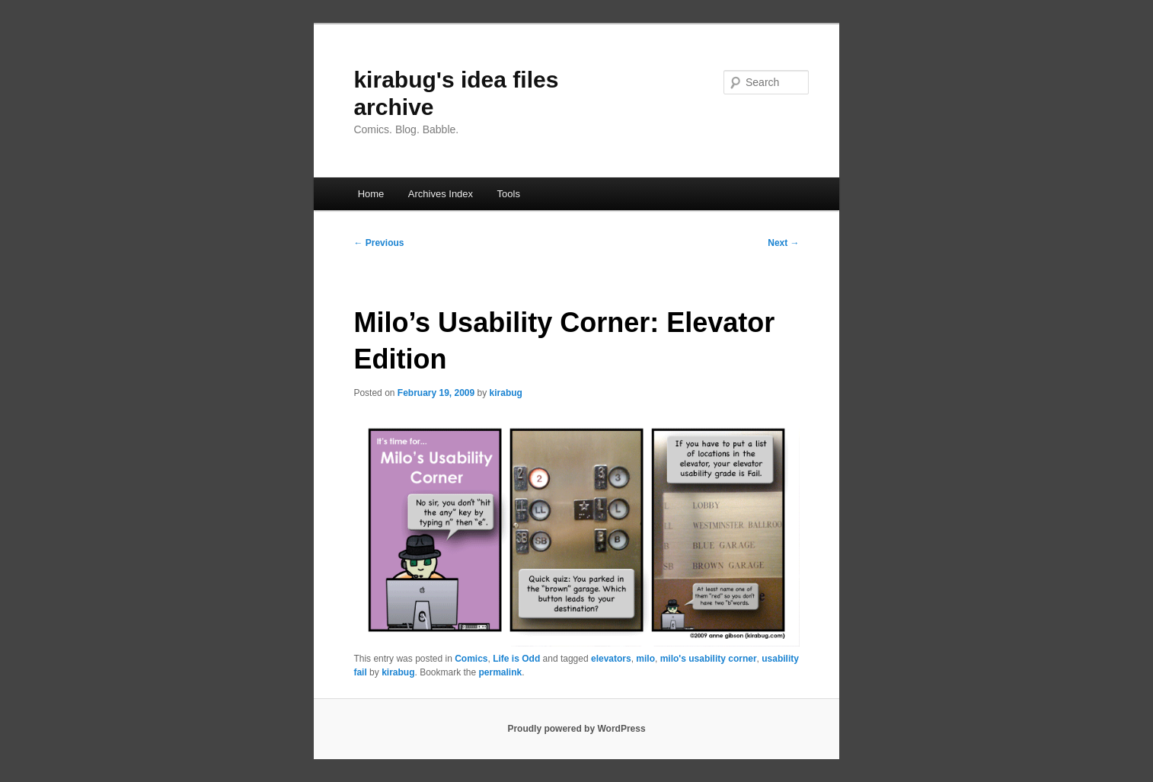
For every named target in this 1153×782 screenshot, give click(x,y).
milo (645, 658)
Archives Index (440, 193)
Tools (508, 193)
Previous (378, 243)
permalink (500, 672)
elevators (611, 658)
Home (371, 193)
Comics (471, 658)
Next (783, 243)
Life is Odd (516, 658)
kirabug (506, 393)
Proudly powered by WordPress (576, 728)
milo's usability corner (708, 658)
